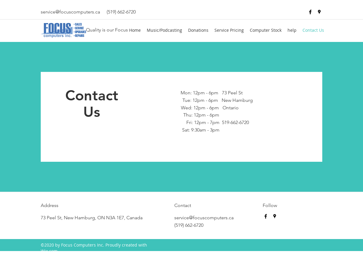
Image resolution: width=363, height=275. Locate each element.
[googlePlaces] (319, 12)
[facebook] (310, 12)
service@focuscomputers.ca (70, 12)
